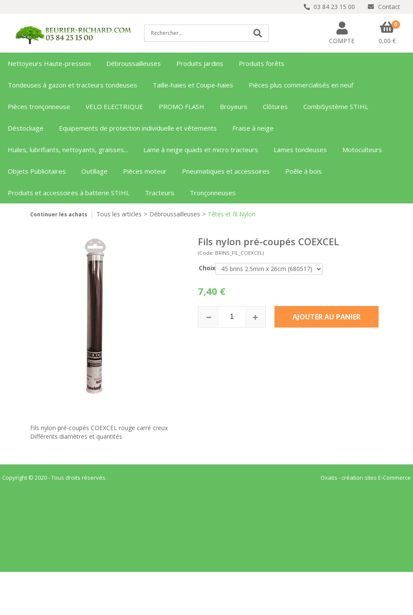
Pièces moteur (144, 171)
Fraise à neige (253, 128)
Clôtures (275, 106)
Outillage (94, 171)
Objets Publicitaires (37, 171)
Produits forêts (261, 63)
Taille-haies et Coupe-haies (193, 85)
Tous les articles (119, 214)
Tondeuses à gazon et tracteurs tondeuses (72, 85)
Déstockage (25, 128)
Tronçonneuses (213, 192)
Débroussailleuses (133, 63)
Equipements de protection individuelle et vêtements (138, 128)
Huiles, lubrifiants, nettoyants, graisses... (68, 149)
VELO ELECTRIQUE (114, 106)
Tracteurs (159, 192)
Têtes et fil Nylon (232, 214)
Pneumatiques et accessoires (226, 171)
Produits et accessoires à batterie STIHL (68, 192)
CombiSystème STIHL (335, 106)
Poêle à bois (303, 171)
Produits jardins (199, 63)
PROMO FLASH (181, 106)
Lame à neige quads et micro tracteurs (200, 149)
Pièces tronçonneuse (39, 106)
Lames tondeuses (300, 149)
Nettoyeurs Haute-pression (49, 63)
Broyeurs (233, 106)
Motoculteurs (362, 149)
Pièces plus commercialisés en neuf (301, 85)
